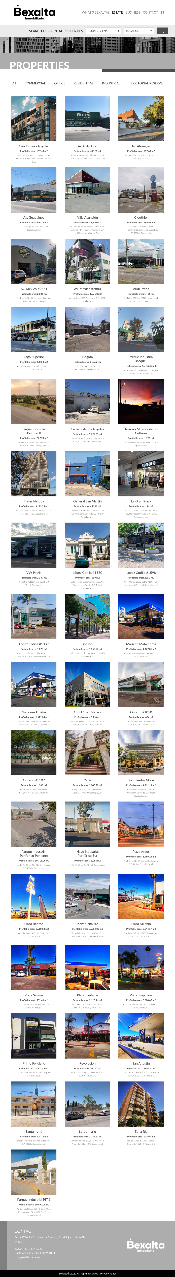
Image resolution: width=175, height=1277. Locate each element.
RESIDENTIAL (83, 83)
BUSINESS (133, 12)
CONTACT (150, 12)
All (14, 83)
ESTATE (117, 12)
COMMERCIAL (35, 83)
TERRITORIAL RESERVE (146, 83)
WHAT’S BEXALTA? (95, 12)
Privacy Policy (108, 1273)
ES (162, 12)
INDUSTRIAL (111, 83)
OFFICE (59, 83)
